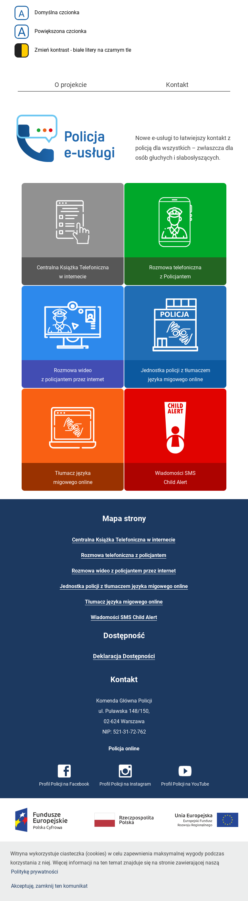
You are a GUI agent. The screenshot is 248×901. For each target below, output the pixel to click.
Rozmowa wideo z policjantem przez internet (124, 571)
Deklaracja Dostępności (124, 656)
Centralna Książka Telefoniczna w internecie (123, 540)
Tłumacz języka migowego (124, 602)
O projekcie (71, 85)
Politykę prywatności (34, 872)
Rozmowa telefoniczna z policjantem (123, 555)
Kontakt (177, 85)
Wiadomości (124, 617)
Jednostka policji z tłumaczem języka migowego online (124, 586)
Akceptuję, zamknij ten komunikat (49, 886)
